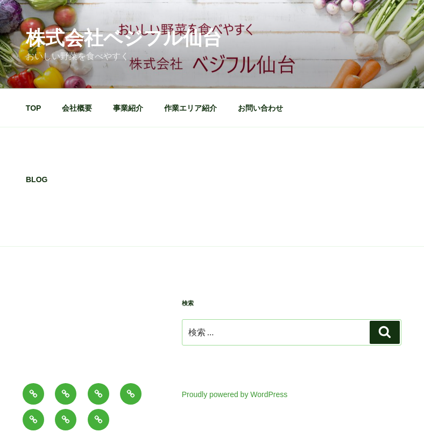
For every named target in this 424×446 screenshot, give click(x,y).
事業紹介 (128, 108)
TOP (33, 108)
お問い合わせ (260, 108)
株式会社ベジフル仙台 (124, 38)
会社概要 (77, 108)
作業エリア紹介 (190, 108)
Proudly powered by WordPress (235, 394)
